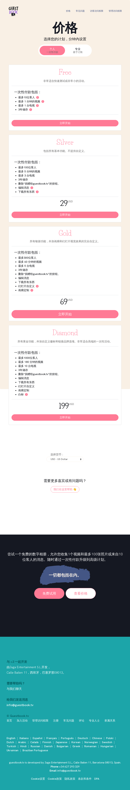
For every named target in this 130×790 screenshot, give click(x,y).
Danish (48, 746)
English (11, 738)
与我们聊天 (14, 689)
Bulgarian (62, 746)
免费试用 (49, 593)
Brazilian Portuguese (35, 750)
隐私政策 (69, 779)
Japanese (61, 742)
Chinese (97, 738)
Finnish (46, 742)
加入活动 (22, 720)
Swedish (107, 742)
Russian (35, 746)
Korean (75, 742)
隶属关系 (109, 720)
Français (51, 738)
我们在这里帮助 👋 (65, 489)
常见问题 (80, 11)
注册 (56, 720)
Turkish (11, 746)
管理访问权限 (115, 11)
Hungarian (107, 746)
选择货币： (57, 454)
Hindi (23, 746)
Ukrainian (12, 750)
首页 (9, 720)
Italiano (24, 738)
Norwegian (91, 742)
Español (37, 738)
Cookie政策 (55, 779)
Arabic (22, 742)
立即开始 (65, 123)
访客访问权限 (96, 11)
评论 (81, 720)
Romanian (90, 746)
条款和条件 (85, 779)
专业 (77, 50)
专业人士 (94, 720)
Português (67, 738)
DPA (96, 779)
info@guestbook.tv (20, 705)
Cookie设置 (38, 779)
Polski (109, 738)
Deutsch (83, 738)
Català (34, 742)
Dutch (10, 742)
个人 (52, 50)
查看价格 (81, 593)
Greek (76, 746)
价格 (68, 11)
